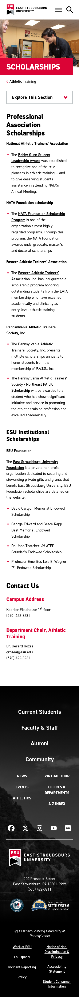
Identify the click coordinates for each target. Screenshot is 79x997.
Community (39, 759)
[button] (59, 10)
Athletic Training (22, 81)
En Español (22, 957)
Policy (22, 977)
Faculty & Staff (39, 727)
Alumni (39, 743)
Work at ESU (22, 946)
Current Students (39, 711)
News (22, 776)
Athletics (22, 798)
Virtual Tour (57, 776)
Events (22, 787)
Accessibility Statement (56, 969)
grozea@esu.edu (19, 652)
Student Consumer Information (57, 984)
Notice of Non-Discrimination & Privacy (56, 951)
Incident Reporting (22, 967)
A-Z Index (56, 803)
